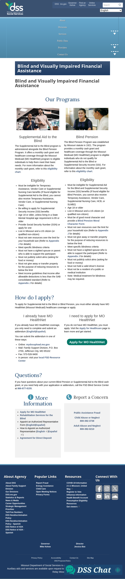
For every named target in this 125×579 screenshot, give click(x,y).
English (31, 331)
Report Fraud (42, 483)
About (62, 20)
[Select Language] (111, 10)
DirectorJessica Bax (79, 545)
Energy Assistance (45, 486)
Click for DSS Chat (93, 569)
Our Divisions (12, 492)
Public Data (62, 41)
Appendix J (74, 256)
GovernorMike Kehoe (45, 545)
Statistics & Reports (15, 497)
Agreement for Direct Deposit (36, 438)
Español (39, 425)
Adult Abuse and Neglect (87, 425)
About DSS (11, 483)
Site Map (90, 558)
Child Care (41, 489)
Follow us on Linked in (107, 496)
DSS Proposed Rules (62, 561)
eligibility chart (84, 171)
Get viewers (73, 507)
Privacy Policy (36, 558)
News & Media (12, 500)
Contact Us (88, 54)
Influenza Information (76, 495)
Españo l (40, 331)
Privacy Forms (43, 495)
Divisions (62, 27)
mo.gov (63, 4)
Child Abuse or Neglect (87, 417)
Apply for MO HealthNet (33, 412)
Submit (120, 5)
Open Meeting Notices (46, 492)
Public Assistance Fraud (87, 412)
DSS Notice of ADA (14, 527)
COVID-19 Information (77, 483)
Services (88, 34)
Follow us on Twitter (115, 488)
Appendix (23, 283)
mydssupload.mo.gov (38, 344)
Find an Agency (82, 4)
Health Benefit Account (77, 498)
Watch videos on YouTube (99, 496)
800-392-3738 (87, 421)
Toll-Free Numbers (14, 512)
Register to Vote (74, 492)
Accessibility (56, 558)
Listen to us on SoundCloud (115, 496)
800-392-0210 (87, 429)
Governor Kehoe (72, 4)
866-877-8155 (24, 388)
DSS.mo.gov (11, 495)
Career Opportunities (15, 503)
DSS (57, 4)
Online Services (92, 4)
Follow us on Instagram (107, 488)
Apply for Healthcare (90, 328)
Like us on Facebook (99, 488)
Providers (88, 47)
